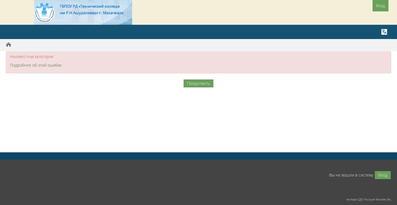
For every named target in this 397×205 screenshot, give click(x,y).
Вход (380, 5)
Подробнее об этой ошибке (36, 65)
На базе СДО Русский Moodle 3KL (368, 199)
